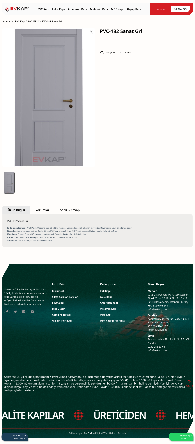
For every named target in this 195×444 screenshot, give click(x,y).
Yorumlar (42, 210)
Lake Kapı (106, 297)
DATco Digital (95, 437)
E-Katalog (58, 303)
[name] (17, 9)
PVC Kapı (105, 291)
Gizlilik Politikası (62, 320)
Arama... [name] (162, 9)
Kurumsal (58, 291)
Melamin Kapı (108, 308)
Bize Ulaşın (58, 308)
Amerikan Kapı (109, 303)
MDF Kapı (105, 314)
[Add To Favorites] (91, 32)
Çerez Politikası (61, 314)
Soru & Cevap (70, 210)
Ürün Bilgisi (16, 210)
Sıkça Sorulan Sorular (65, 297)
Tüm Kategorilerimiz (112, 320)
